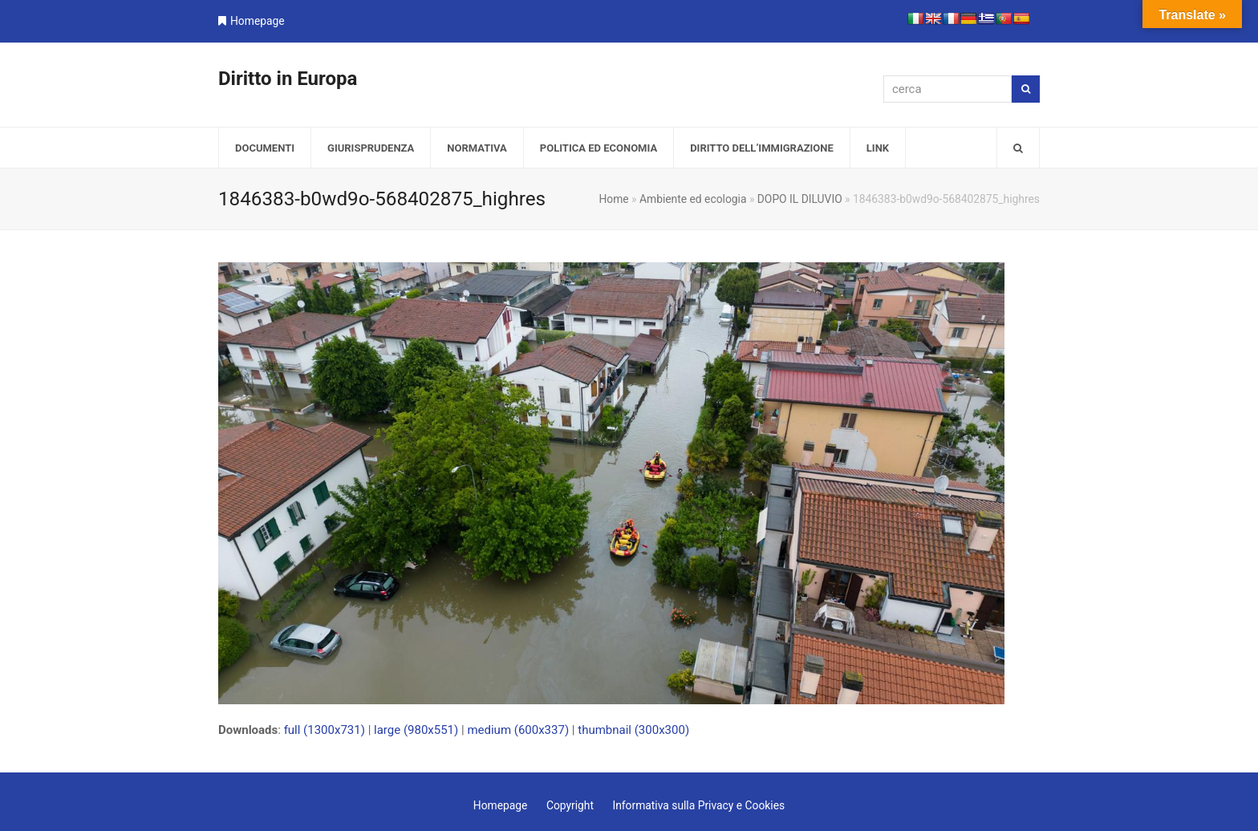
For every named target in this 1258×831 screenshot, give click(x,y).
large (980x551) (416, 730)
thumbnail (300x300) (633, 730)
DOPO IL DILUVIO (799, 199)
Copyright (570, 805)
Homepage (257, 20)
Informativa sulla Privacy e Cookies (698, 805)
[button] (1018, 148)
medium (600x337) (518, 730)
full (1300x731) (324, 730)
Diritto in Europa (287, 78)
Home (613, 199)
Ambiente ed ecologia (692, 199)
